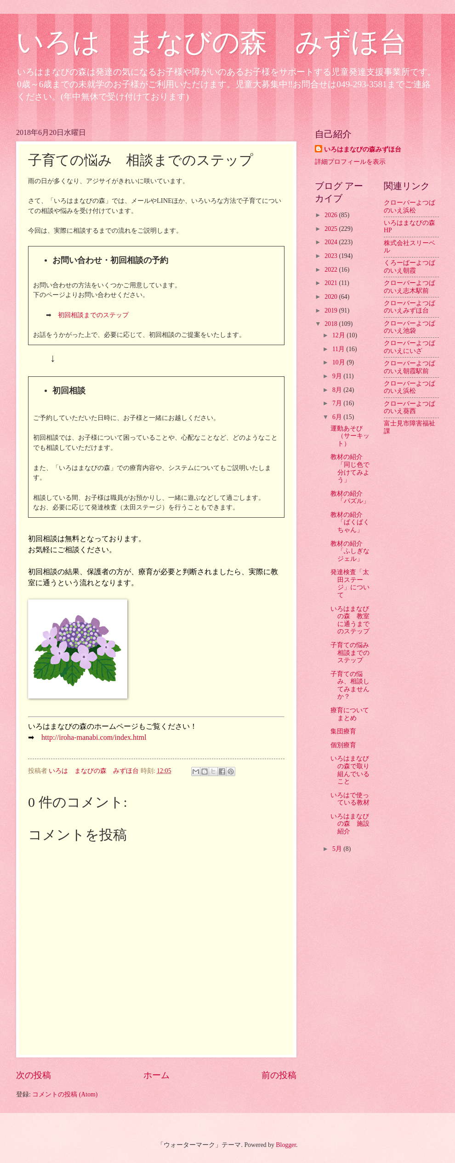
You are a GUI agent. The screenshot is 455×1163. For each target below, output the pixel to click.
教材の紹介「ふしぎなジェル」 (350, 551)
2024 (331, 242)
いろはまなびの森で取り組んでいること (350, 770)
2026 (331, 215)
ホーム (156, 1075)
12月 (339, 335)
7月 (337, 403)
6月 (337, 417)
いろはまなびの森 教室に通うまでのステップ (350, 620)
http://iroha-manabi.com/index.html (93, 737)
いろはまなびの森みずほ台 (362, 149)
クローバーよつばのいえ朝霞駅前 (409, 367)
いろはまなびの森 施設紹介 (350, 824)
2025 (331, 228)
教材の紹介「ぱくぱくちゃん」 (350, 522)
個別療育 (343, 745)
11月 (339, 349)
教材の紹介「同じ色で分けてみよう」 (350, 468)
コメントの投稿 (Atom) (64, 1094)
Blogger (286, 1144)
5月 (337, 848)
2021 (331, 283)
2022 (331, 269)
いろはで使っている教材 (350, 799)
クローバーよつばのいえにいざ (409, 347)
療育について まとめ (352, 714)
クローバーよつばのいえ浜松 (409, 206)
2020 (331, 296)
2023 (331, 255)
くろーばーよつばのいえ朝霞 (409, 266)
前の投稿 (279, 1075)
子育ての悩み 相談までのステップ (352, 653)
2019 (331, 310)
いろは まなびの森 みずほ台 (211, 42)
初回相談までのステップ (93, 315)
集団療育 (343, 731)
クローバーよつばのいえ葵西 (409, 407)
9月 (337, 376)
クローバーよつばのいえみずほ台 (409, 307)
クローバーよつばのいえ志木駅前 (409, 287)
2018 (331, 323)
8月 (337, 389)
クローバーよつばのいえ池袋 (409, 327)
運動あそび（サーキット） (350, 436)
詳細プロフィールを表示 (350, 161)
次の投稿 (33, 1075)
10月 (339, 362)
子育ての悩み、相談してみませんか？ (350, 685)
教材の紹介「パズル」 (350, 497)
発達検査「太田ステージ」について (350, 583)
